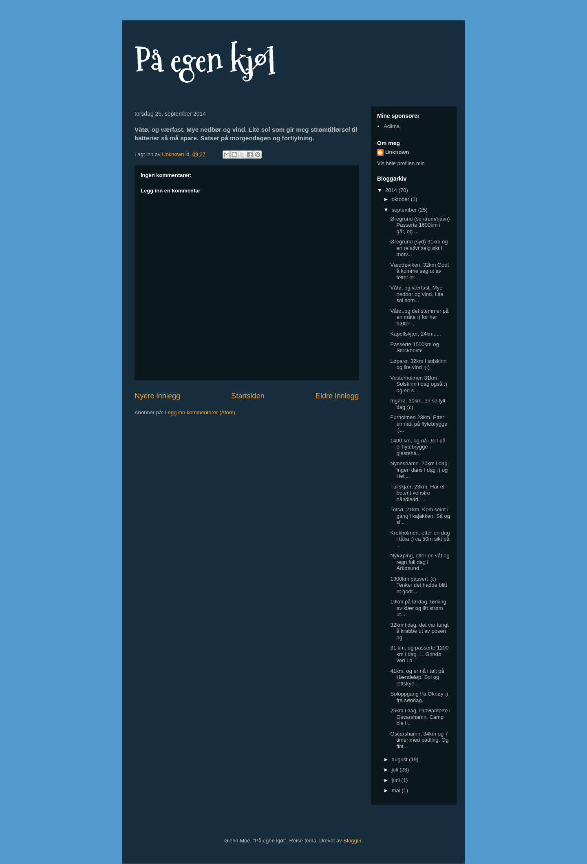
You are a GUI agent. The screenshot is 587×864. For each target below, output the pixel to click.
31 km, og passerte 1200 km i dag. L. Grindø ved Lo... (419, 654)
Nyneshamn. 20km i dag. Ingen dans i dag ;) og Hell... (419, 469)
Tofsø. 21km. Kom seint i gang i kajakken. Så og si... (420, 515)
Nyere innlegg (157, 396)
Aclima (391, 126)
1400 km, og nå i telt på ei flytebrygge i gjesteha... (417, 447)
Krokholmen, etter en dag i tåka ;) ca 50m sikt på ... (420, 539)
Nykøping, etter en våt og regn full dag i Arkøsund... (419, 561)
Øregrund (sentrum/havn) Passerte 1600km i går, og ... (420, 225)
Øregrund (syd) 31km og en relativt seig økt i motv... (419, 248)
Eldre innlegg (337, 396)
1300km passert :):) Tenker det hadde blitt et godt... (418, 585)
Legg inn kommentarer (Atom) (200, 412)
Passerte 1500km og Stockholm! (414, 347)
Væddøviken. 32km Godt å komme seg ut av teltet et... (419, 271)
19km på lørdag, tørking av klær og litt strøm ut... (418, 608)
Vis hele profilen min (401, 163)
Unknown (397, 152)
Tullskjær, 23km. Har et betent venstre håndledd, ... (417, 493)
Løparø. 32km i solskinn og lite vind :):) (418, 364)
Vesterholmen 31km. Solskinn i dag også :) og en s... (418, 384)
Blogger (352, 840)
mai (397, 790)
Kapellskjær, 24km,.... (415, 334)
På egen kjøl (205, 60)
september (405, 210)
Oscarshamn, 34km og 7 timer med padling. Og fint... (419, 740)
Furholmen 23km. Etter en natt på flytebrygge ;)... (418, 423)
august (400, 759)
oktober (401, 199)
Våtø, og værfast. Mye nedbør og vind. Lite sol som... (416, 294)
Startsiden (248, 396)
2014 (392, 190)
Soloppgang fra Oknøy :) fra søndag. (419, 697)
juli (396, 770)
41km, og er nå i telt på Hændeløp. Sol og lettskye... (417, 677)
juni (397, 780)
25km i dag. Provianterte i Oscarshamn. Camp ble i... (420, 716)
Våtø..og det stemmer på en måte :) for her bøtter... (419, 317)
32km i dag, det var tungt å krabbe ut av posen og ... (419, 631)
